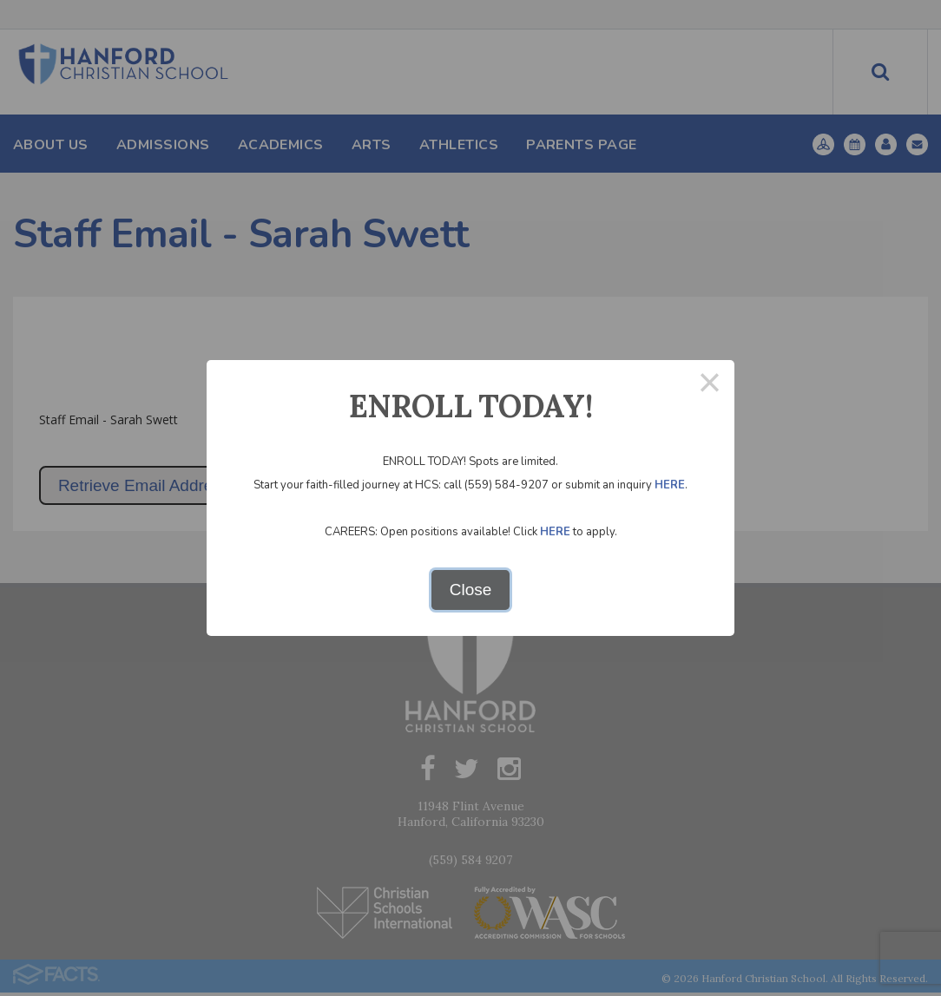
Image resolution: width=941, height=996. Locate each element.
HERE (670, 485)
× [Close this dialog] (709, 385)
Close (471, 589)
